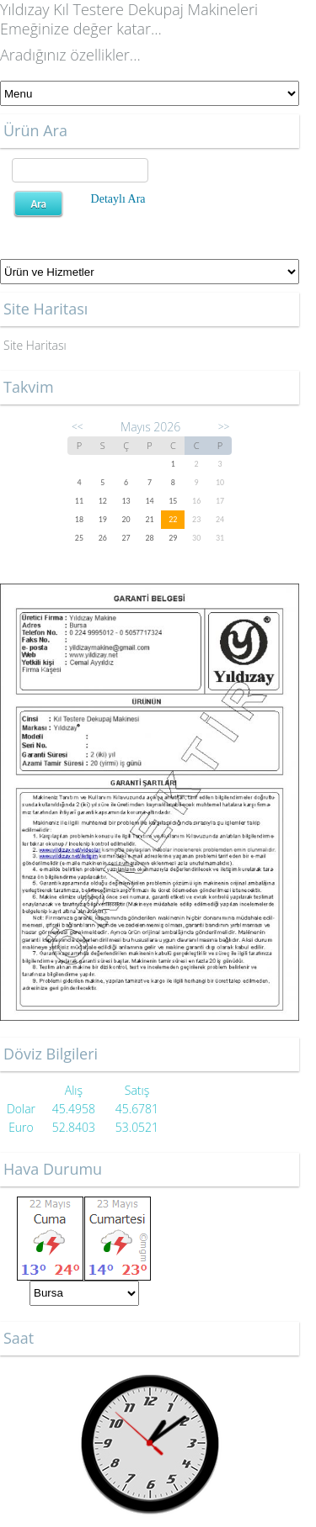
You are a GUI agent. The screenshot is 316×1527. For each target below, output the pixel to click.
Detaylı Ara (118, 199)
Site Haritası (35, 345)
